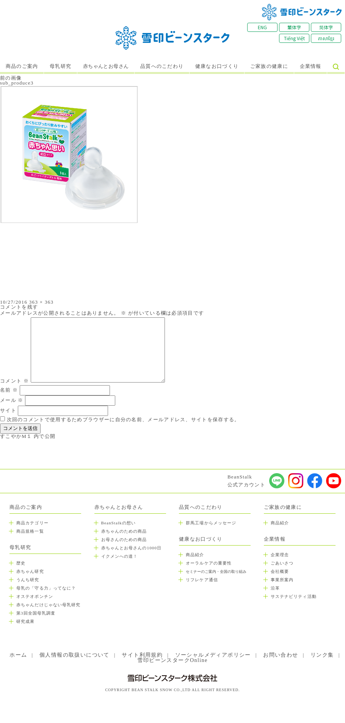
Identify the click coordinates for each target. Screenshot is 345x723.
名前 (9, 390)
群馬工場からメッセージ (211, 523)
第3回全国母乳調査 (35, 613)
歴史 (20, 563)
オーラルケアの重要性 (209, 563)
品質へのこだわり (161, 66)
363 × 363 (41, 302)
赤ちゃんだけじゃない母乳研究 (48, 604)
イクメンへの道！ (119, 556)
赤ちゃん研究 (30, 571)
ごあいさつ (282, 563)
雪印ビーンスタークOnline (172, 660)
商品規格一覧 (30, 531)
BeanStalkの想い (118, 523)
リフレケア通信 (202, 579)
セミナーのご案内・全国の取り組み (216, 571)
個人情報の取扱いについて (74, 655)
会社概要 (280, 571)
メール (12, 400)
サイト (8, 410)
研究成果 (25, 621)
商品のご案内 (22, 66)
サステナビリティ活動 (294, 596)
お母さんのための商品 (124, 539)
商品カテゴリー (32, 523)
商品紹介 (195, 554)
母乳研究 (60, 66)
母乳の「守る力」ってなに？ (46, 588)
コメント (14, 381)
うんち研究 (27, 579)
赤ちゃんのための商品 (124, 531)
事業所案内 (282, 579)
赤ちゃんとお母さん (106, 66)
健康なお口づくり (216, 66)
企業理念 (280, 554)
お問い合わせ (280, 655)
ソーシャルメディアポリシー (213, 655)
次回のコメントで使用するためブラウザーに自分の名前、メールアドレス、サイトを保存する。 (123, 419)
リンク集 (322, 655)
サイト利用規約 (142, 655)
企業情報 (310, 66)
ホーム (18, 655)
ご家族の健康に (269, 66)
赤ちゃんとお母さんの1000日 (131, 548)
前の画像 (11, 78)
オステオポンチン (34, 596)
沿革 (275, 588)
